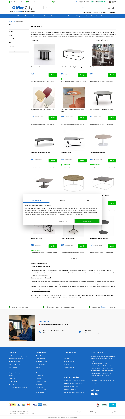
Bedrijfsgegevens (14, 370)
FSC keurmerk (13, 381)
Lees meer (110, 383)
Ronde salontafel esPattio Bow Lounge (101, 109)
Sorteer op (99, 40)
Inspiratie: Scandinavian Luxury (73, 383)
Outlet (103, 16)
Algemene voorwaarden (100, 411)
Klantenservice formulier (16, 358)
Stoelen (46, 16)
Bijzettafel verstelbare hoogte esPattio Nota (72, 110)
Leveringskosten (13, 367)
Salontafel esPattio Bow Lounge (40, 152)
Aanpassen (62, 221)
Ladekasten (39, 375)
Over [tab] (88, 200)
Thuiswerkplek (40, 392)
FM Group (66, 364)
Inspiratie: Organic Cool (71, 386)
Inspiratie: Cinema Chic (71, 389)
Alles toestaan (87, 221)
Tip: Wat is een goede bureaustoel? (74, 380)
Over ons (11, 375)
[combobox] (64, 7)
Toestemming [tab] (36, 200)
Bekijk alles (67, 395)
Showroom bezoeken (15, 361)
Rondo (66, 356)
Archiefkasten (18, 16)
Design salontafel (36, 238)
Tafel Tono (93, 67)
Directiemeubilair (41, 381)
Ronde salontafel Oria (67, 238)
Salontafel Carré (66, 152)
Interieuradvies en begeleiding (18, 356)
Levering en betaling (15, 364)
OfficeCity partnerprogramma (18, 387)
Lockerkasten (61, 16)
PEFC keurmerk (13, 384)
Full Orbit (66, 358)
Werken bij (12, 378)
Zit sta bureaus (40, 364)
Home (10, 21)
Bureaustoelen (37, 16)
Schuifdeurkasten (41, 361)
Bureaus (27, 16)
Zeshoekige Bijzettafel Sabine (99, 238)
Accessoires (94, 16)
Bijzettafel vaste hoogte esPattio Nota (42, 109)
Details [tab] (62, 200)
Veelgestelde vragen (15, 373)
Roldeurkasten (40, 358)
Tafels (53, 16)
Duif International (69, 367)
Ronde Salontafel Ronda (97, 152)
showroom (64, 1)
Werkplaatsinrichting (82, 16)
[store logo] (26, 8)
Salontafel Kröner (36, 67)
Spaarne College (69, 361)
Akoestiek (71, 16)
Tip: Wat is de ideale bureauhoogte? (74, 392)
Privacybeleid (112, 411)
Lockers (38, 378)
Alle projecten (68, 370)
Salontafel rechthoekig (71, 67)
